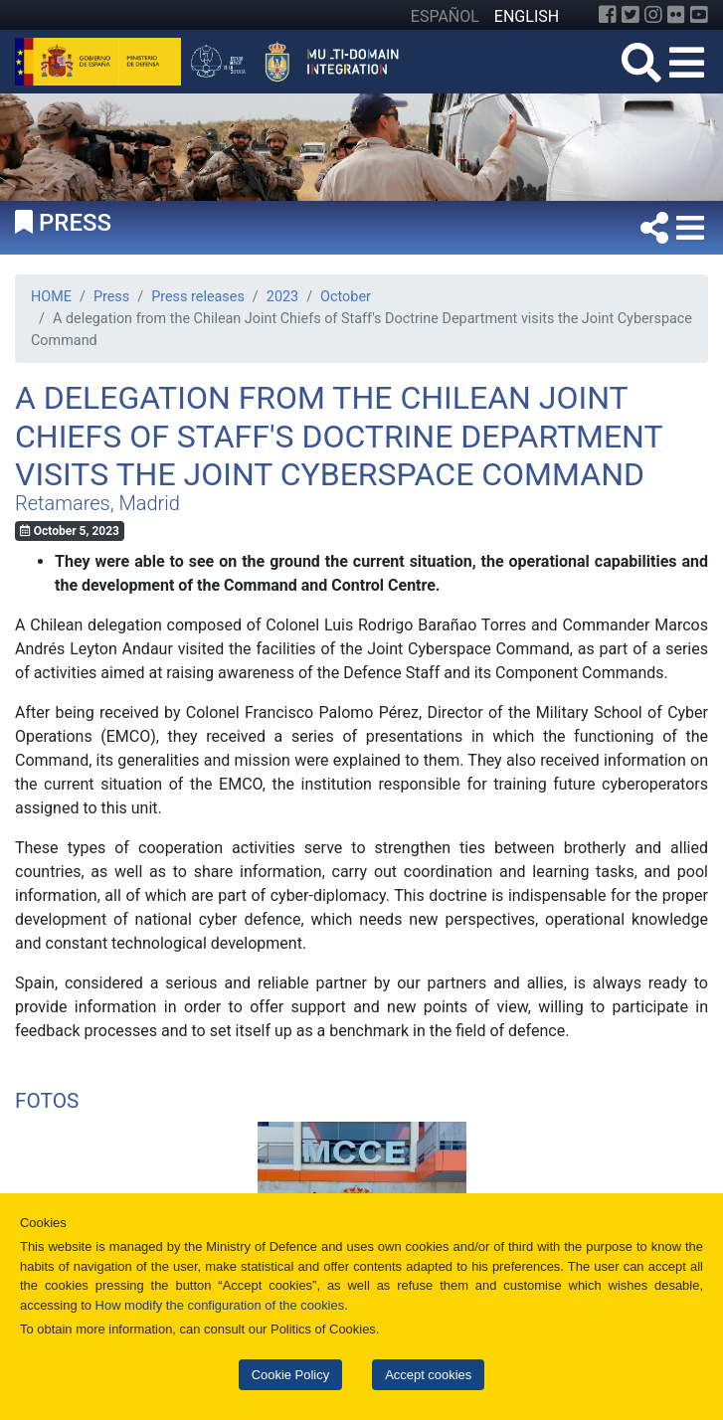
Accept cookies (428, 1374)
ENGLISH (526, 16)
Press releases (198, 296)
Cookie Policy (290, 1374)
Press (111, 296)
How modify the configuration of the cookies (220, 1305)
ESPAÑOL (445, 16)
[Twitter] (630, 15)
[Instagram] (653, 15)
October (345, 296)
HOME (51, 296)
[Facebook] (608, 15)
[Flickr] (676, 15)
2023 (282, 296)
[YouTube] (699, 15)
